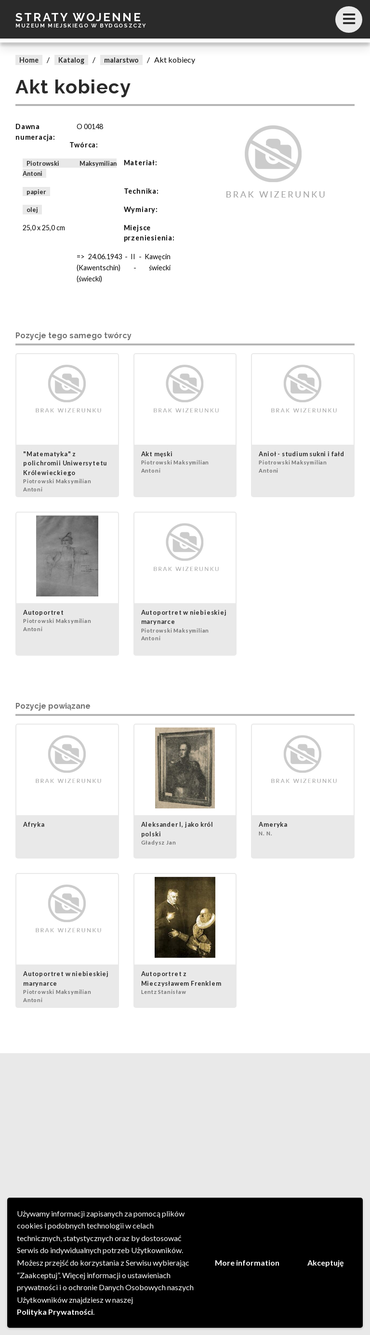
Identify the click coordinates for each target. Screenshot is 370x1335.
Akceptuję (325, 1262)
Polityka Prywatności (55, 1311)
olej (32, 209)
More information (247, 1262)
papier (36, 191)
